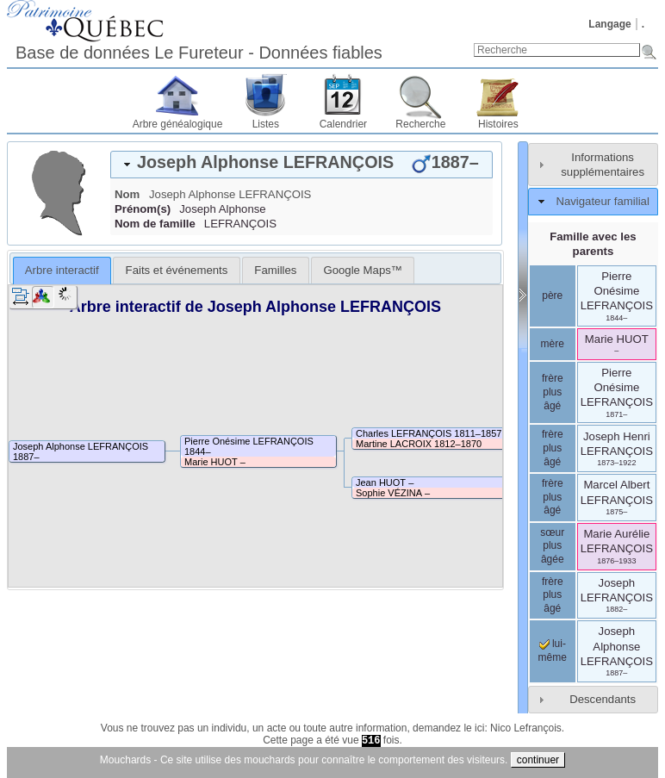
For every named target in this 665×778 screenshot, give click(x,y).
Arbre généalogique (178, 124)
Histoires (498, 124)
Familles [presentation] (275, 270)
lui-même (552, 650)
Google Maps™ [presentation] (362, 270)
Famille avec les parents (593, 244)
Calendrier (343, 124)
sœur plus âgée (552, 545)
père (552, 295)
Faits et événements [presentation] (177, 270)
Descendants (602, 699)
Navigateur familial (602, 201)
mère (552, 344)
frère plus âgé (552, 391)
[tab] (301, 164)
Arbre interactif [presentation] (62, 270)
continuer (538, 760)
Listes (265, 124)
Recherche (420, 124)
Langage (609, 24)
